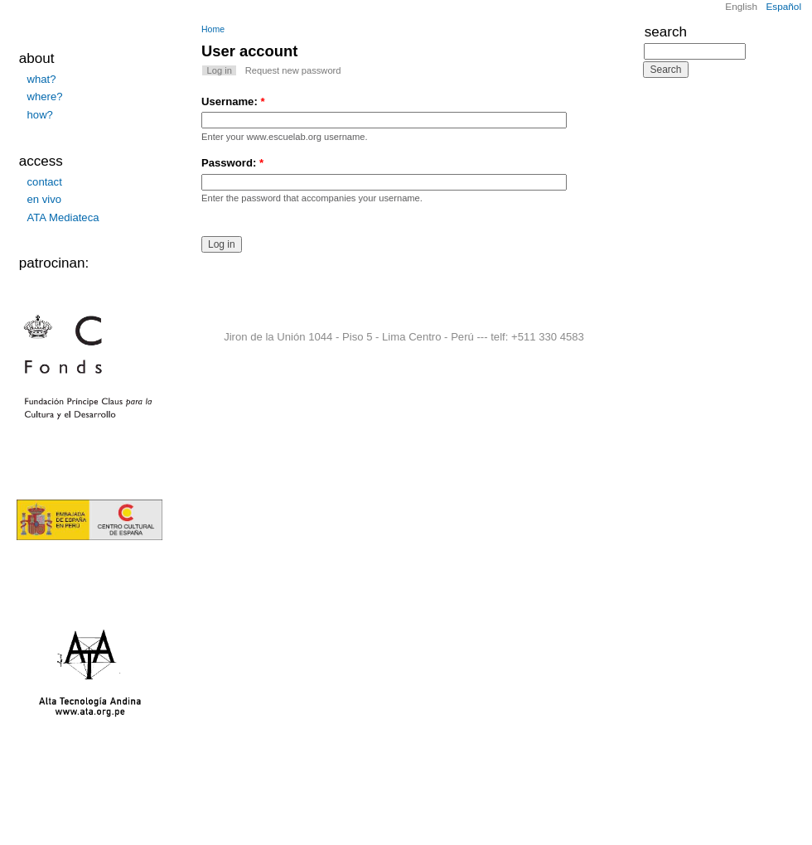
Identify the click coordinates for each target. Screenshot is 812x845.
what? (41, 79)
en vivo (44, 199)
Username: (233, 101)
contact (44, 182)
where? (45, 96)
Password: (232, 163)
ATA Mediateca (63, 217)
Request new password (293, 70)
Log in (219, 70)
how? (40, 115)
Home (213, 29)
